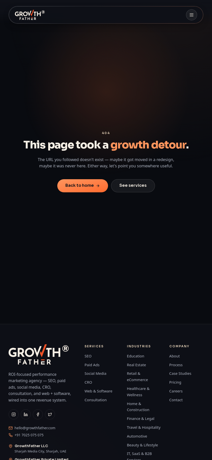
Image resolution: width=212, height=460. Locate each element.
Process (176, 364)
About (174, 355)
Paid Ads (92, 364)
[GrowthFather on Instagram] (14, 414)
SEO (88, 355)
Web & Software (98, 390)
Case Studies (180, 373)
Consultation (96, 399)
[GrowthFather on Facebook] (38, 414)
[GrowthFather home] (31, 15)
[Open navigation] (191, 14)
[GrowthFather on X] (50, 414)
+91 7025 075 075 (29, 435)
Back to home (82, 185)
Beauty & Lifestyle (142, 444)
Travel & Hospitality (144, 427)
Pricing (175, 382)
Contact (176, 399)
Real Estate (136, 364)
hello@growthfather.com (35, 427)
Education (135, 355)
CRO (88, 382)
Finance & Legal (140, 418)
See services (133, 185)
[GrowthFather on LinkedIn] (26, 414)
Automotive (137, 436)
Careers (176, 390)
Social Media (96, 373)
